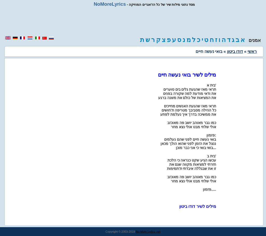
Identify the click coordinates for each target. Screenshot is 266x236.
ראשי (252, 51)
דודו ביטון (235, 51)
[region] (133, 21)
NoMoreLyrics (110, 4)
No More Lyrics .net (148, 231)
